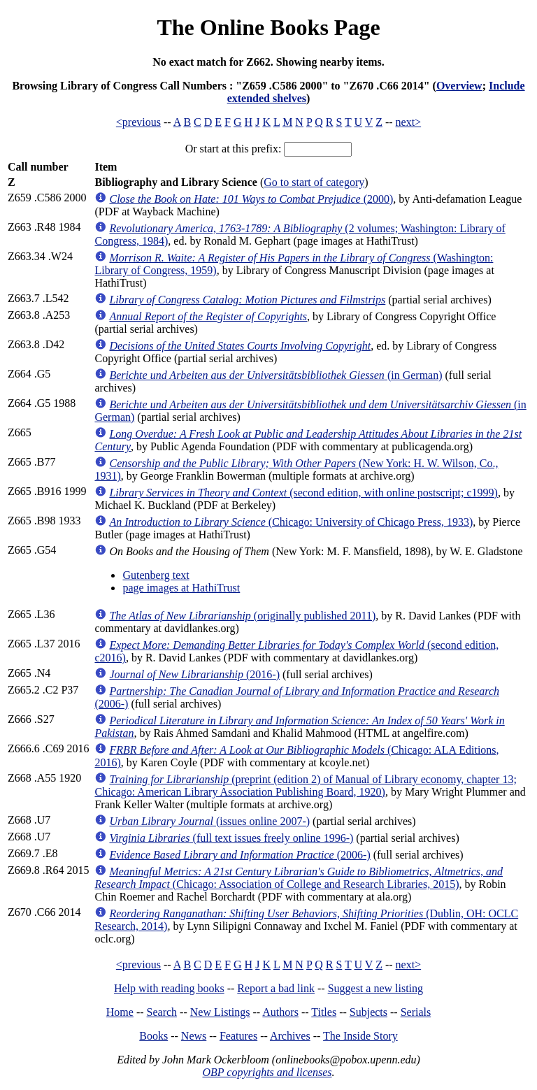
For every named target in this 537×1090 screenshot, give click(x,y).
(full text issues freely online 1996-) (231, 838)
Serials (416, 1012)
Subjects (368, 1012)
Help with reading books (169, 988)
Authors (280, 1012)
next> (409, 122)
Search (162, 1012)
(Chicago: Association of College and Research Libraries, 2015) (298, 878)
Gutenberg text (155, 575)
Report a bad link (276, 988)
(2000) (251, 199)
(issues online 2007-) (209, 821)
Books (153, 1036)
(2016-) (194, 674)
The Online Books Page (268, 27)
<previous (138, 122)
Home (120, 1012)
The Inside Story (360, 1036)
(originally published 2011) (242, 616)
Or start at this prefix (231, 149)
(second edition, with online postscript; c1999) (303, 493)
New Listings (220, 1012)
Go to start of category (314, 182)
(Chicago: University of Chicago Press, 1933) (291, 522)
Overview (459, 86)
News (193, 1036)
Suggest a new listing (375, 988)
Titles (323, 1012)
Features (238, 1036)
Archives (290, 1036)
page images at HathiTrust (181, 588)
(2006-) (239, 855)
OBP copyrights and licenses (266, 1072)
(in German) (275, 375)
